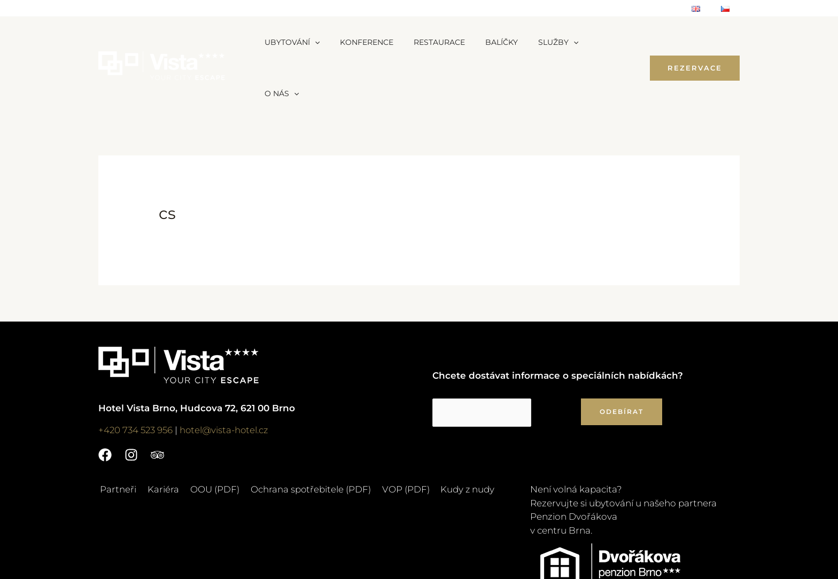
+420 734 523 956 (136, 378)
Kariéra (159, 438)
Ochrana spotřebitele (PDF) (303, 438)
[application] (312, 42)
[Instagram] (131, 403)
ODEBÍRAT (621, 360)
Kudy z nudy (456, 438)
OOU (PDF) (209, 438)
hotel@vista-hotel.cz (226, 378)
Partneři (116, 438)
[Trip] (157, 403)
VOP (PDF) (396, 438)
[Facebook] (105, 403)
